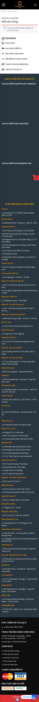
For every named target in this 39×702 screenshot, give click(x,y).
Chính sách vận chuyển (11, 654)
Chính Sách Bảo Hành (10, 664)
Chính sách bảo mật (9, 661)
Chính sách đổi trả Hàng (11, 651)
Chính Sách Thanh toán (11, 658)
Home (4, 11)
